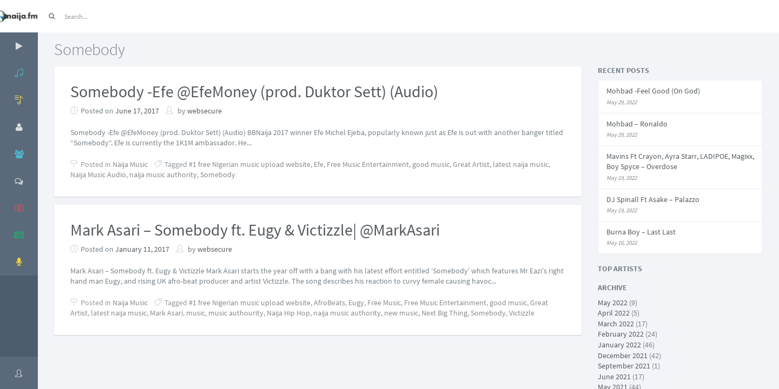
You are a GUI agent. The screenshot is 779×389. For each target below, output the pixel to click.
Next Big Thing (444, 313)
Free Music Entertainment (368, 164)
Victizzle (521, 313)
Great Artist (471, 164)
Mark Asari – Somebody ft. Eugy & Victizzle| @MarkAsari (255, 229)
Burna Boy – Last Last (641, 232)
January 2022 (619, 345)
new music (401, 313)
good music (431, 164)
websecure (204, 111)
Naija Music (130, 164)
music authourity (235, 313)
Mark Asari (166, 313)
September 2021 (624, 366)
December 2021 (623, 355)
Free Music (384, 302)
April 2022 (614, 313)
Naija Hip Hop (288, 313)
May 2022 (613, 302)
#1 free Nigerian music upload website (250, 164)
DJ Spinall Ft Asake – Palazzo (652, 199)
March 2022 (616, 323)
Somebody (217, 174)
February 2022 (621, 334)
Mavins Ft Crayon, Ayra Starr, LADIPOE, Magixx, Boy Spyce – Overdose (680, 161)
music (195, 313)
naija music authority (163, 174)
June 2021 (614, 376)
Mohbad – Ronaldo (637, 124)
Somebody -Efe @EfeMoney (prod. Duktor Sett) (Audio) (254, 91)
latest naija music (521, 164)
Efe (319, 164)
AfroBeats (329, 302)
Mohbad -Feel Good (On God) (653, 91)
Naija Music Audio (98, 174)
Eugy (356, 302)
